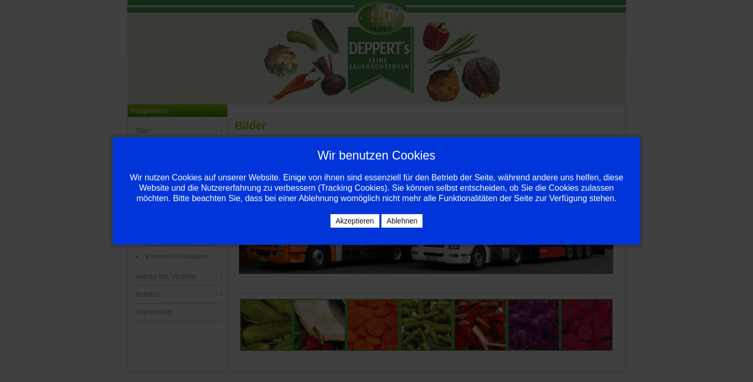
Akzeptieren (355, 221)
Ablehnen (402, 221)
